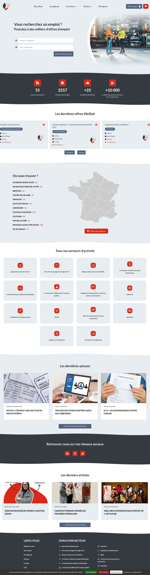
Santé (101, 555)
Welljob (87, 6)
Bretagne (19, 191)
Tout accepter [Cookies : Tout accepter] (91, 572)
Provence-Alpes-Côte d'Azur (28, 225)
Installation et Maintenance (108, 551)
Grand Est (19, 199)
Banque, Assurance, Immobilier (70, 555)
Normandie (19, 208)
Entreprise (103, 6)
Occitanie (19, 216)
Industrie (102, 546)
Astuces (26, 559)
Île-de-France (20, 229)
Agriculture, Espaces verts (69, 546)
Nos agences (28, 555)
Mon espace (28, 551)
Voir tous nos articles (75, 525)
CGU (25, 568)
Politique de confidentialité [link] (132, 572)
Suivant (81, 152)
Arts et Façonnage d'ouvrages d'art (71, 551)
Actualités (71, 6)
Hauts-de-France (22, 204)
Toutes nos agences (96, 231)
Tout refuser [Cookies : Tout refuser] (103, 572)
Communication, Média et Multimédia (73, 563)
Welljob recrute (29, 546)
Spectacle (102, 566)
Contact (26, 563)
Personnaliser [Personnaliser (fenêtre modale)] (116, 572)
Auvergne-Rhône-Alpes (25, 182)
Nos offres (38, 6)
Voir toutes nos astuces (75, 426)
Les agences (54, 6)
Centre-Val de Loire (23, 195)
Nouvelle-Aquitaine (24, 212)
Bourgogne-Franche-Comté (27, 187)
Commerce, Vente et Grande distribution (74, 559)
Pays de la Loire (21, 221)
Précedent (69, 152)
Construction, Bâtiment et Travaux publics (74, 568)
